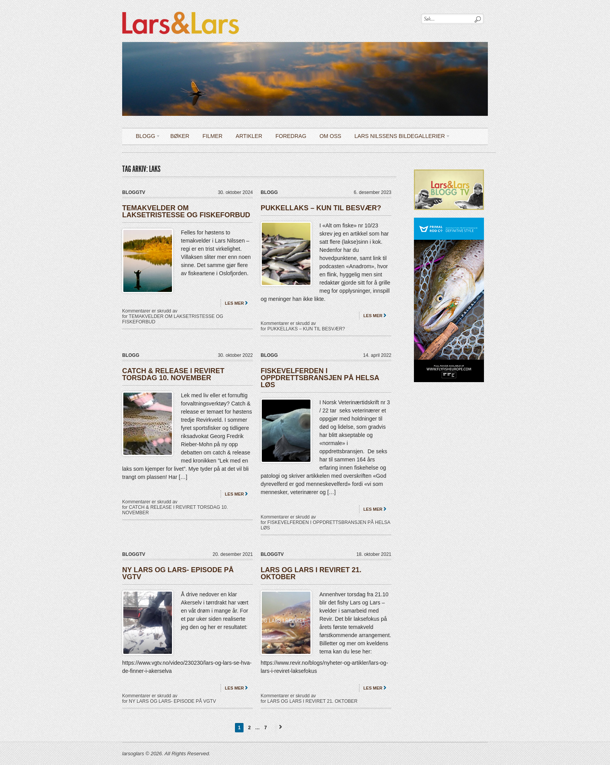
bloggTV (133, 192)
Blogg (145, 137)
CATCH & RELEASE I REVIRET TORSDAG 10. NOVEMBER (173, 374)
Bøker (179, 136)
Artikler (249, 136)
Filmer (213, 136)
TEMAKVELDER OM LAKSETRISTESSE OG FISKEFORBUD (186, 211)
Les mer (234, 303)
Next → (279, 726)
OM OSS (330, 136)
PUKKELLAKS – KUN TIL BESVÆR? (321, 208)
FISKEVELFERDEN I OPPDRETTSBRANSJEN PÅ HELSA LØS (320, 378)
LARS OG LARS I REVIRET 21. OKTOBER (311, 573)
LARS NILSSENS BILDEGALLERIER (399, 137)
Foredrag (290, 136)
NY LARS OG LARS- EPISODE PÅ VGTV (178, 573)
